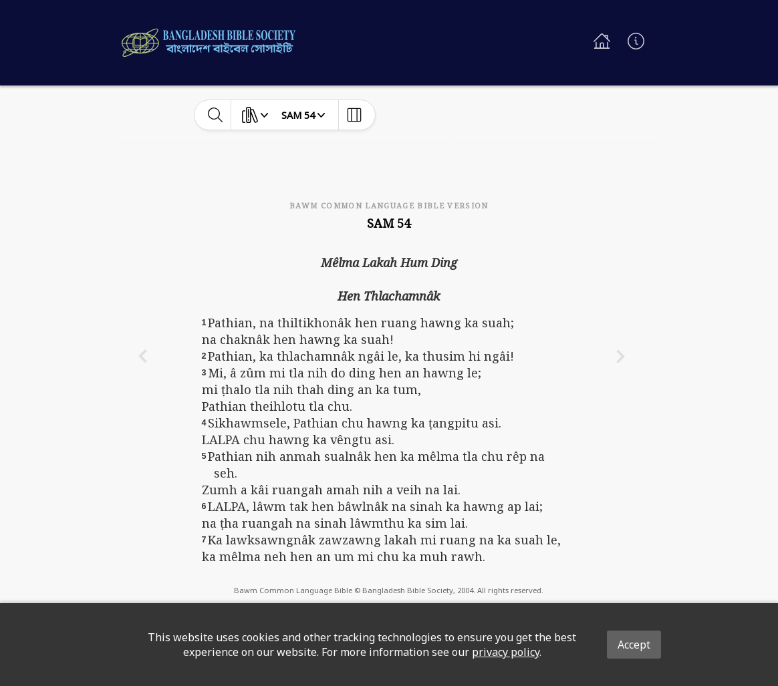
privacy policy (505, 652)
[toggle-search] (215, 115)
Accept (634, 644)
